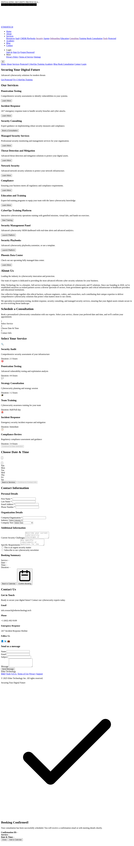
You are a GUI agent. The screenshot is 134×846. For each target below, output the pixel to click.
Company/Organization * (11, 517)
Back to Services (8, 482)
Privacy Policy (12, 57)
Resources (10, 38)
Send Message (8, 673)
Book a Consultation (10, 131)
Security (39, 38)
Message (4, 670)
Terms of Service (26, 57)
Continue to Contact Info (27, 482)
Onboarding (55, 38)
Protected (112, 38)
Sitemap (37, 57)
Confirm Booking (24, 579)
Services (9, 36)
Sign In (9, 52)
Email (3, 656)
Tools (105, 38)
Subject (4, 659)
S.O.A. (14, 678)
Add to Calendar (15, 844)
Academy (10, 41)
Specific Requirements (10, 547)
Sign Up (16, 52)
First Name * (6, 499)
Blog (8, 43)
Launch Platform (8, 235)
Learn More (6, 101)
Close (4, 844)
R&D (3, 678)
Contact (9, 45)
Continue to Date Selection (12, 446)
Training (82, 38)
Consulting (74, 38)
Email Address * (8, 504)
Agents (46, 38)
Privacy (32, 678)
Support (39, 678)
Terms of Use (23, 678)
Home (8, 31)
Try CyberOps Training (23, 80)
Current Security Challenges (13, 539)
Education (64, 38)
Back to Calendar (8, 586)
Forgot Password (27, 52)
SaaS (17, 38)
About (9, 34)
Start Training (7, 220)
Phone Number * (8, 507)
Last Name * (6, 501)
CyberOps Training (36, 64)
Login (83, 64)
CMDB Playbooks (28, 38)
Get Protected (7, 80)
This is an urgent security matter (16, 550)
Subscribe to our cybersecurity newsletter (20, 552)
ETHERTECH (7, 27)
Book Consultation (94, 38)
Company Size (7, 523)
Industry (4, 520)
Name (3, 654)
